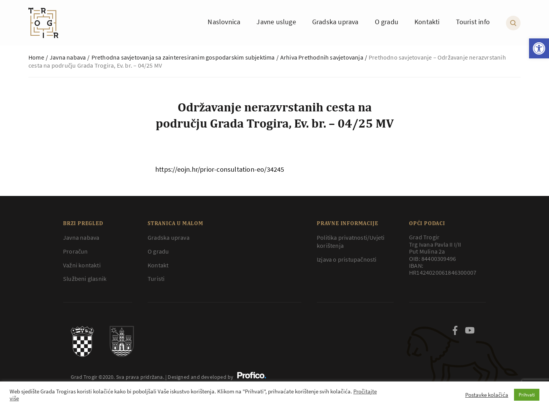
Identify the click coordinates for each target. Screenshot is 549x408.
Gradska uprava (169, 237)
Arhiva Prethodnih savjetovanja (321, 57)
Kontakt (158, 265)
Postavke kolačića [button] (486, 394)
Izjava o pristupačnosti (347, 259)
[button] (539, 48)
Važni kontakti (82, 265)
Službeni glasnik (84, 278)
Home (36, 57)
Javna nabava (68, 57)
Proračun (75, 251)
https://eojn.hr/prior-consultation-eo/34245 (219, 169)
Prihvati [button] (527, 394)
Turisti (156, 278)
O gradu (158, 251)
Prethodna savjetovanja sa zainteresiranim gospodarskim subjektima (183, 57)
